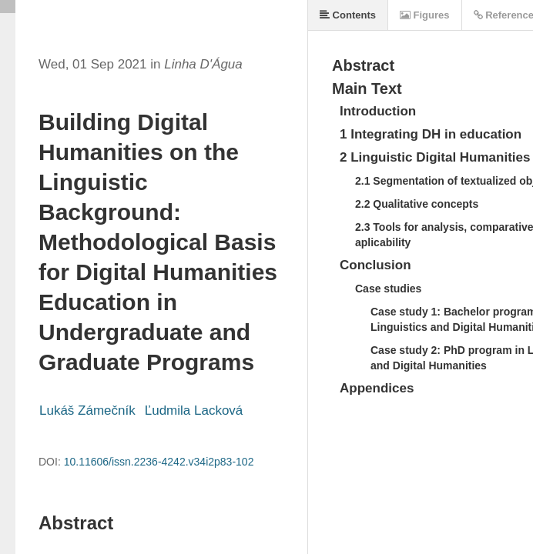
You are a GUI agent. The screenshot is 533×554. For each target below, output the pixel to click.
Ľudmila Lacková (194, 410)
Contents (348, 15)
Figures (425, 15)
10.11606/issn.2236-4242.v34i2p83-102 (159, 462)
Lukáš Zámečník (87, 410)
